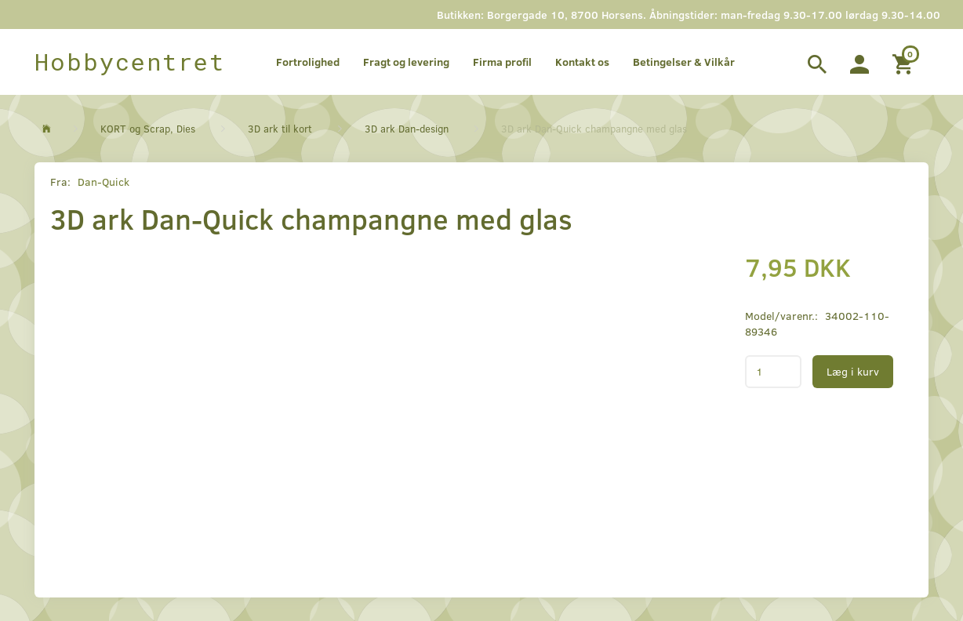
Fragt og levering (406, 61)
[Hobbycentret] (130, 62)
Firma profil (502, 61)
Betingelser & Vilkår (684, 61)
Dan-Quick (103, 181)
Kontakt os (582, 61)
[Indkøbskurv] (904, 62)
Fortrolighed (308, 61)
